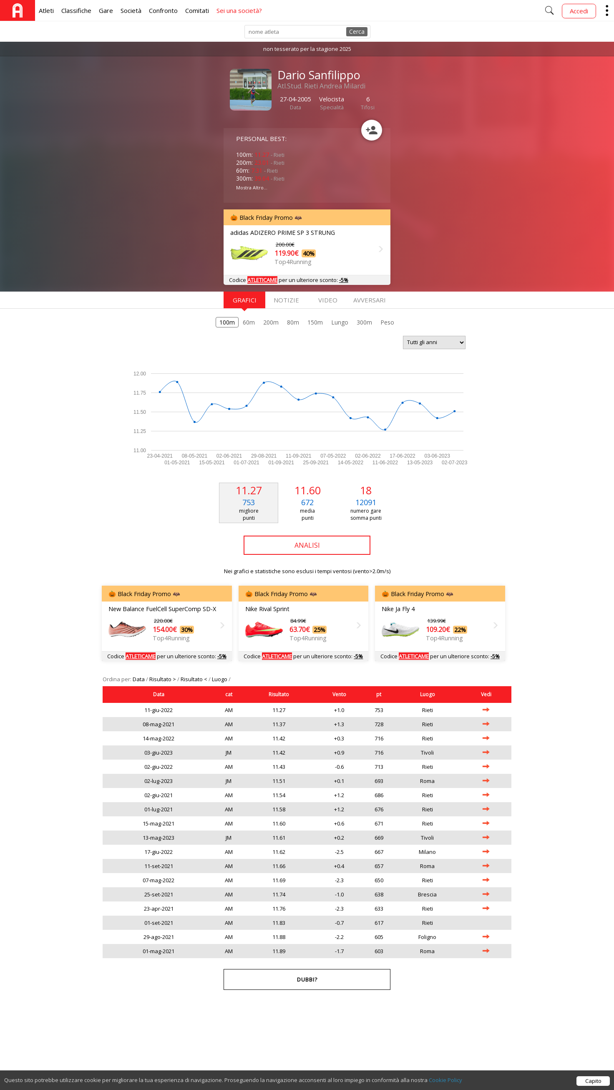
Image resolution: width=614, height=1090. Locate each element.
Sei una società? (239, 10)
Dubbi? (307, 979)
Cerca (357, 31)
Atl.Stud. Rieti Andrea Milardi (321, 86)
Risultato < (195, 679)
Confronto (163, 10)
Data (139, 679)
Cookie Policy (445, 1085)
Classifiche (76, 10)
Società (131, 10)
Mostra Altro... (251, 187)
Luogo (220, 679)
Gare (106, 10)
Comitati (197, 10)
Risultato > (163, 679)
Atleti (46, 10)
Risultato (279, 694)
